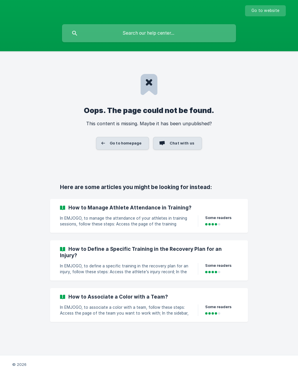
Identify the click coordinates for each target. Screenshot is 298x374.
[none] (265, 10)
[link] (149, 216)
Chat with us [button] (182, 143)
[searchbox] (149, 33)
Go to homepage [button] (125, 143)
